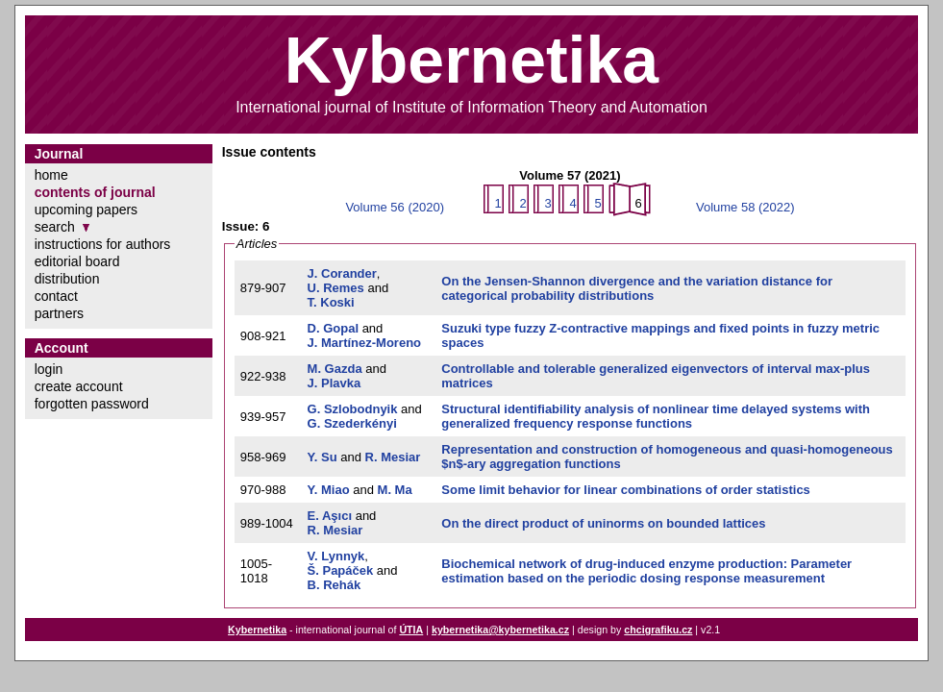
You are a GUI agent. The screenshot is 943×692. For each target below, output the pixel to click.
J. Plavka (334, 383)
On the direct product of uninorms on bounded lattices (603, 523)
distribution (67, 278)
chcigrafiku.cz (658, 629)
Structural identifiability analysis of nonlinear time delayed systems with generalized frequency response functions (655, 416)
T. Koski (331, 302)
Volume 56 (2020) (394, 207)
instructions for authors (103, 244)
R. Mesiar (393, 457)
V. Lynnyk (336, 556)
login (49, 369)
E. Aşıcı (330, 515)
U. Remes (336, 288)
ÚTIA (411, 629)
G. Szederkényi (352, 423)
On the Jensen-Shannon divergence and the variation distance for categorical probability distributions (636, 288)
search (55, 227)
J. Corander (342, 273)
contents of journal (95, 192)
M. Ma (395, 489)
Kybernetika (257, 629)
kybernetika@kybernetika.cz (500, 629)
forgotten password (92, 403)
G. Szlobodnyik (353, 409)
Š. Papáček (341, 570)
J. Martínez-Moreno (364, 342)
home (51, 175)
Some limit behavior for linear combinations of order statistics (625, 489)
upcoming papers (86, 209)
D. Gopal (333, 328)
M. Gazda (335, 368)
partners (59, 313)
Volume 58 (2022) (745, 207)
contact (56, 296)
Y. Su (322, 457)
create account (79, 386)
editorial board (77, 261)
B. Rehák (334, 585)
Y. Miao (329, 489)
